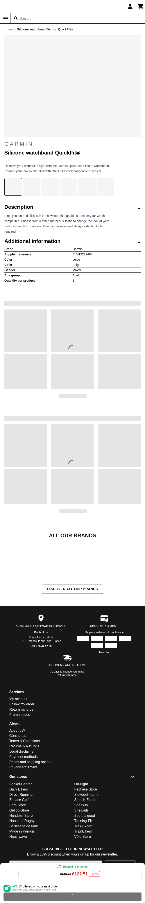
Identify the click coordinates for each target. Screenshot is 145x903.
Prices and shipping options (30, 806)
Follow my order (21, 748)
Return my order (22, 753)
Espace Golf (19, 843)
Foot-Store (17, 849)
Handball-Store (21, 859)
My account (18, 743)
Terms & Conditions (24, 785)
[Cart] (140, 6)
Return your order (67, 718)
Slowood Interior (87, 838)
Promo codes (19, 758)
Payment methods (23, 800)
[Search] (16, 18)
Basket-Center (20, 828)
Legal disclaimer (22, 795)
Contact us (41, 676)
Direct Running (21, 838)
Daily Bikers (18, 833)
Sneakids (81, 854)
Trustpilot (104, 696)
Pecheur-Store (85, 833)
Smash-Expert (85, 843)
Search (25, 18)
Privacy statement (23, 811)
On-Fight (81, 828)
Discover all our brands (72, 633)
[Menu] (5, 18)
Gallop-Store (19, 854)
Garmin (72, 144)
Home (8, 29)
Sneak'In (81, 849)
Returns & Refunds (24, 790)
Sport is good (84, 859)
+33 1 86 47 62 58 (41, 690)
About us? (17, 774)
